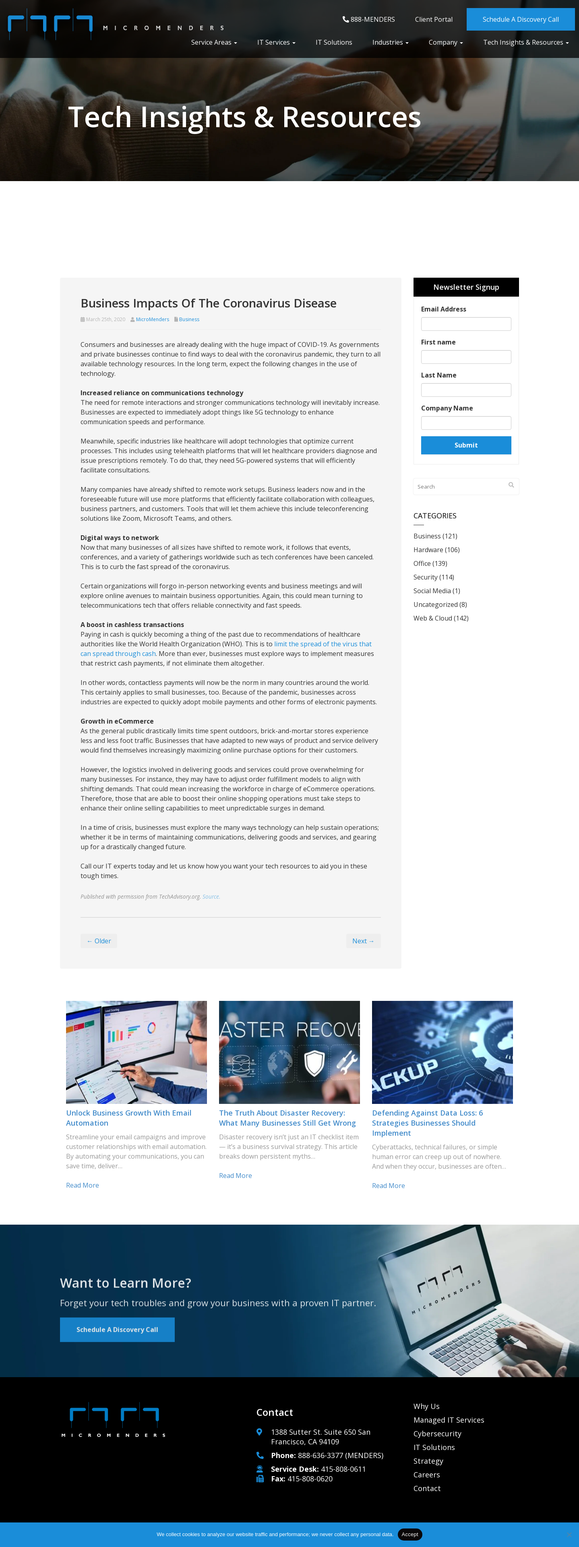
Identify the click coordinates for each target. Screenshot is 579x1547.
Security (426, 577)
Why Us (427, 1406)
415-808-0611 (343, 1469)
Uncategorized (436, 604)
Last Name (439, 375)
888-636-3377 (320, 1455)
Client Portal (434, 19)
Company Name (447, 408)
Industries (390, 42)
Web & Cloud (433, 618)
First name (438, 342)
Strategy (428, 1461)
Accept (410, 1534)
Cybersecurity (437, 1433)
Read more (82, 1185)
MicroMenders (152, 319)
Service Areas (214, 42)
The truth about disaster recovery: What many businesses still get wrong (287, 1118)
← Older (99, 940)
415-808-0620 (310, 1478)
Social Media (432, 590)
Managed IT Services (449, 1420)
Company (446, 42)
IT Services (276, 42)
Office (422, 563)
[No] (569, 1534)
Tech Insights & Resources (526, 42)
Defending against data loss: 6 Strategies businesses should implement (427, 1123)
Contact (427, 1488)
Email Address (443, 309)
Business (189, 319)
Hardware (428, 549)
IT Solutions (334, 42)
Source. (211, 896)
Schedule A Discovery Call (521, 19)
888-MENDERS (369, 19)
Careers (427, 1474)
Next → (363, 940)
